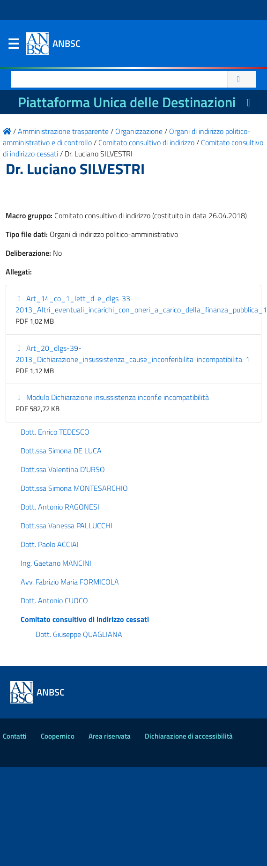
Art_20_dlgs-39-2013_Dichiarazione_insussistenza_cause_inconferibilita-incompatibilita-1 (132, 353)
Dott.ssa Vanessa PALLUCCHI (66, 525)
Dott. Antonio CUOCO (54, 600)
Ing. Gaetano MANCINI (56, 563)
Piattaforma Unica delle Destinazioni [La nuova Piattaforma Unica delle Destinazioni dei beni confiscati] (127, 102)
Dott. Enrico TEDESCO (55, 431)
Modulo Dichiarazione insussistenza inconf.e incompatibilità (112, 397)
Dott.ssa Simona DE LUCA (61, 450)
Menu (13, 46)
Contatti (15, 736)
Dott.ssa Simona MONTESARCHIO (74, 488)
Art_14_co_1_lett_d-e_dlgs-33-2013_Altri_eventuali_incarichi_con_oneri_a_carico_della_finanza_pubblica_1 (141, 304)
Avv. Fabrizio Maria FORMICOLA (70, 581)
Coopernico (57, 736)
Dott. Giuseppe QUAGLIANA (79, 634)
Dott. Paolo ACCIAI (50, 544)
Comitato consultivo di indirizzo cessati (85, 619)
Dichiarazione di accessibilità (189, 736)
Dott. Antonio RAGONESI (60, 506)
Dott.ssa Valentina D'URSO (63, 469)
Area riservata (110, 736)
